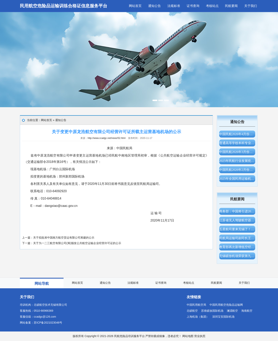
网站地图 (187, 336)
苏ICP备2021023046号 (48, 322)
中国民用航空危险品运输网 (226, 304)
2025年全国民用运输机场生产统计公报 (237, 178)
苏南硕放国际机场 (212, 310)
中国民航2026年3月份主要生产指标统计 (237, 152)
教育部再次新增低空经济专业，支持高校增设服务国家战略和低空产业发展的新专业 (237, 247)
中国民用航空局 (196, 304)
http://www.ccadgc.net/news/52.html (106, 138)
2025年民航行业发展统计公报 (237, 160)
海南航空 (246, 310)
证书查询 (193, 6)
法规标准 (173, 6)
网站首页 (135, 6)
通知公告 (154, 6)
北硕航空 (192, 310)
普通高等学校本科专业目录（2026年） (237, 143)
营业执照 (199, 336)
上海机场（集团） (198, 316)
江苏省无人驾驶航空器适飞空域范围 (237, 220)
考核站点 (212, 6)
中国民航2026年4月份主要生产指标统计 (237, 134)
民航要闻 (231, 6)
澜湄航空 (232, 310)
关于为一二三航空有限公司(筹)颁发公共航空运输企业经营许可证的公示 (77, 243)
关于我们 (250, 6)
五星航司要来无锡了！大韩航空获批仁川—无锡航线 (237, 229)
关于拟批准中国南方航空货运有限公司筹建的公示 (63, 237)
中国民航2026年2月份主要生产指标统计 (237, 169)
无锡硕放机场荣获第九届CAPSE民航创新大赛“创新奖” (237, 256)
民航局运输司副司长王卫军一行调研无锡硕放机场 (237, 238)
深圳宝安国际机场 (223, 316)
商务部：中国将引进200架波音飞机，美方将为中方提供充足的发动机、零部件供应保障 (237, 211)
